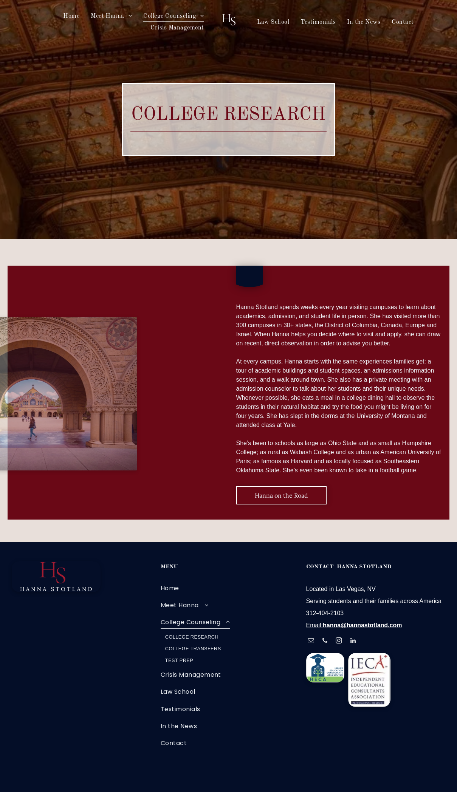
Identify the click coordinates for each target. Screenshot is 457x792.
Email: (314, 625)
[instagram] (339, 641)
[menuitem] (71, 16)
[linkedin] (353, 641)
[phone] (325, 641)
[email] (311, 641)
